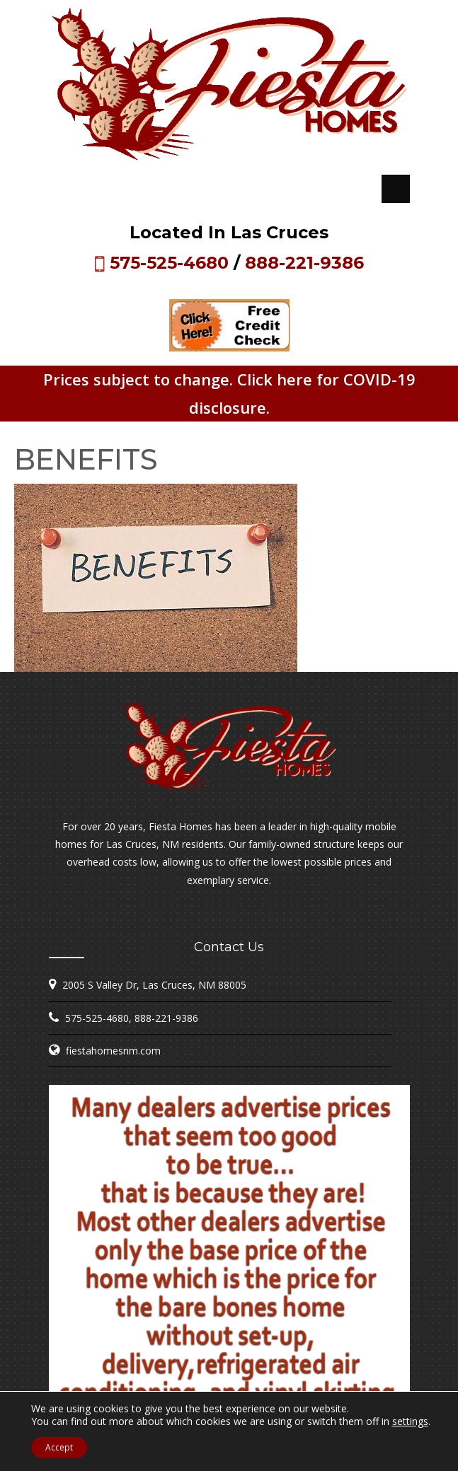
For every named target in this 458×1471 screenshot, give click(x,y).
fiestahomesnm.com (113, 1050)
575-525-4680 (169, 262)
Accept (59, 1447)
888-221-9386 (304, 262)
